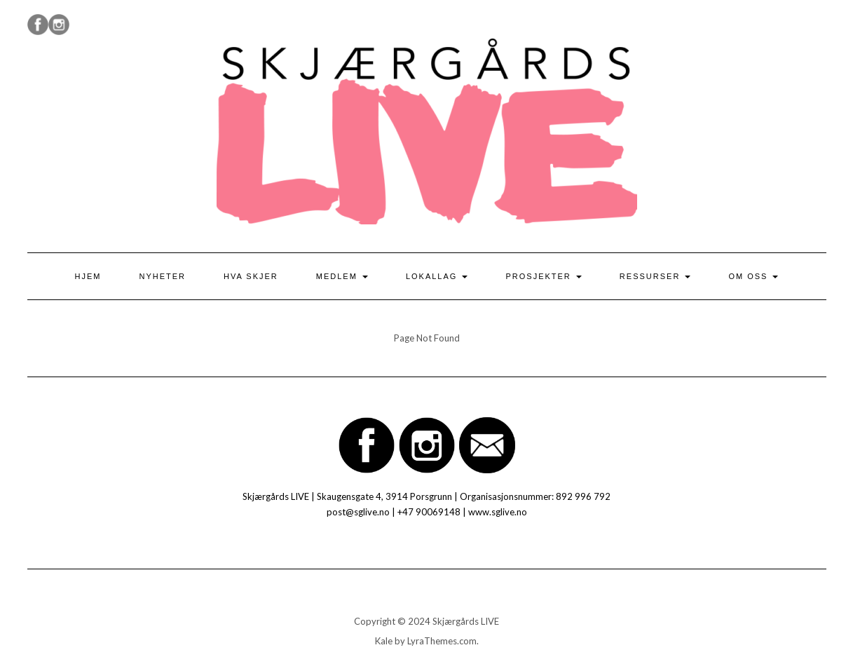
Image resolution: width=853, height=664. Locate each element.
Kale (384, 640)
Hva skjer (251, 276)
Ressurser (655, 276)
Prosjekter (543, 276)
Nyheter (162, 276)
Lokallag (437, 276)
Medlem (342, 276)
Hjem (88, 276)
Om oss (753, 276)
